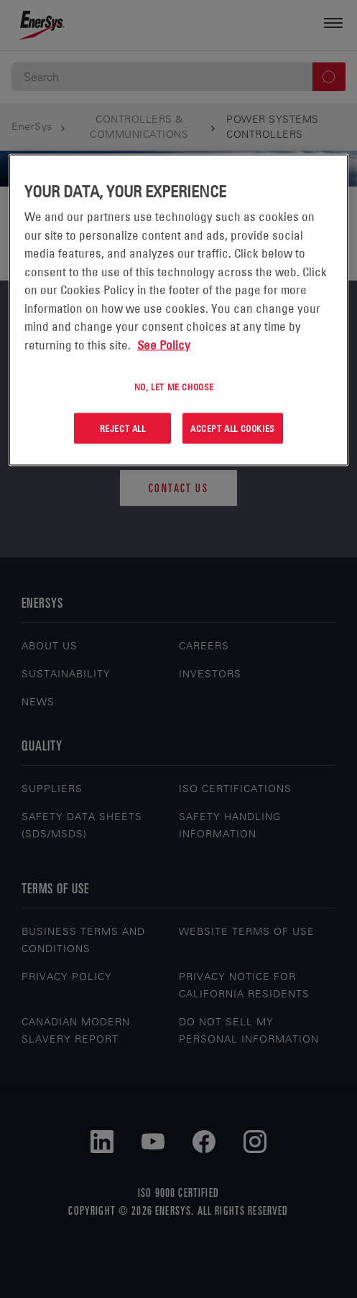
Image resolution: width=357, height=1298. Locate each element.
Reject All (123, 428)
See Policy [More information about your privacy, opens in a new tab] (163, 344)
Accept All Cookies (232, 428)
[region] (178, 310)
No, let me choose (174, 386)
